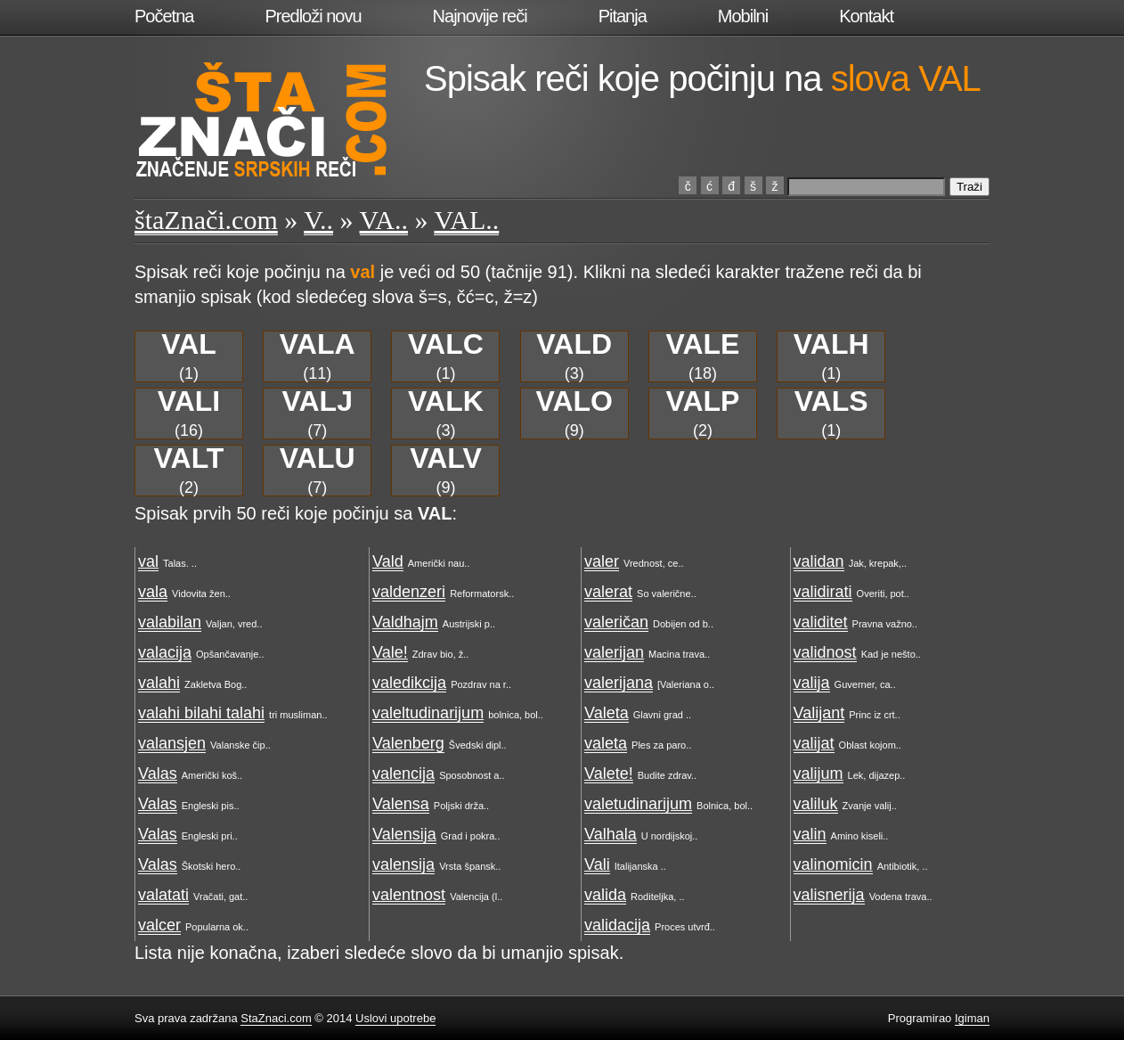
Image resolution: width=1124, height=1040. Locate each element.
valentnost (408, 895)
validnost (825, 652)
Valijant (819, 713)
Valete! (608, 773)
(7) (317, 413)
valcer (159, 925)
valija (812, 683)
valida (605, 895)
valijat (814, 743)
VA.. (384, 219)
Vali (597, 864)
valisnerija (829, 895)
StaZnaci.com (275, 1018)
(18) (702, 356)
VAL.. (466, 219)
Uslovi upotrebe (395, 1018)
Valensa (400, 804)
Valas (157, 773)
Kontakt (866, 16)
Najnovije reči (480, 16)
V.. (318, 219)
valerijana (618, 683)
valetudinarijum (638, 804)
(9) (574, 413)
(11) (317, 356)
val (148, 561)
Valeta (606, 713)
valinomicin (833, 864)
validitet (821, 622)
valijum (818, 773)
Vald (387, 561)
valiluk (816, 804)
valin (810, 834)
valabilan (169, 622)
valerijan (614, 652)
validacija (617, 925)
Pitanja (623, 16)
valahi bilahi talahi (201, 713)
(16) (189, 413)
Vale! (390, 652)
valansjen (172, 743)
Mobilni (743, 16)
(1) (188, 356)
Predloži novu (313, 16)
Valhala (610, 834)
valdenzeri (408, 592)
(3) (574, 356)
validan (819, 561)
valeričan (616, 622)
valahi (159, 683)
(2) (702, 413)
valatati (163, 895)
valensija (403, 864)
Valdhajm (405, 622)
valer (601, 561)
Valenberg (408, 743)
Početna (163, 16)
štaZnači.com (206, 219)
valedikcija (409, 683)
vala (152, 592)
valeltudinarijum (428, 713)
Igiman (972, 1018)
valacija (164, 652)
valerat (608, 592)
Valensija (404, 834)
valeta (605, 743)
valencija (403, 773)
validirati (823, 592)
